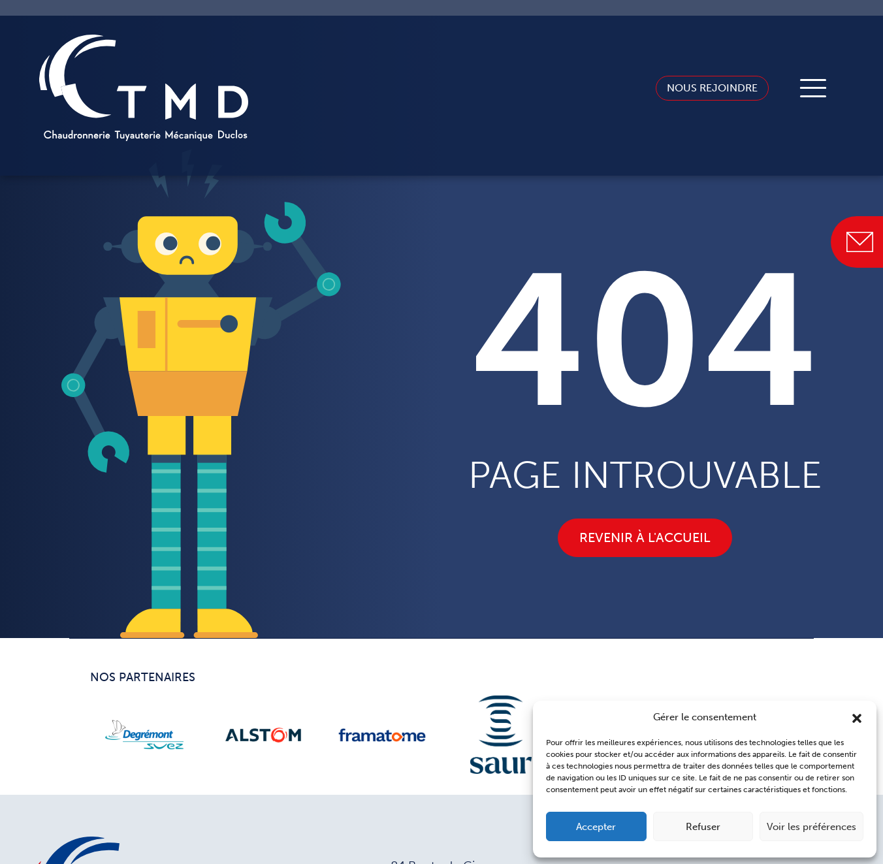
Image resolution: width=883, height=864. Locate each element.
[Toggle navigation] (813, 88)
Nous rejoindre (701, 87)
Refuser (703, 827)
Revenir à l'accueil (645, 537)
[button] (856, 717)
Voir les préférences (811, 827)
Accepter (596, 827)
